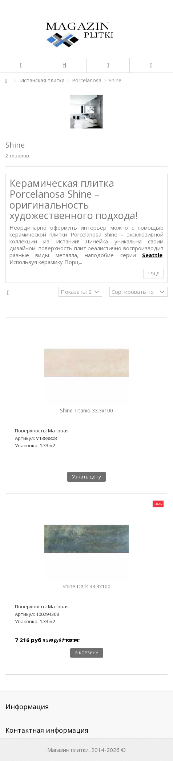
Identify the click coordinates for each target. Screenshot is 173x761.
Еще (153, 273)
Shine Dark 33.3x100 (86, 586)
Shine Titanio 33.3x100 (86, 410)
